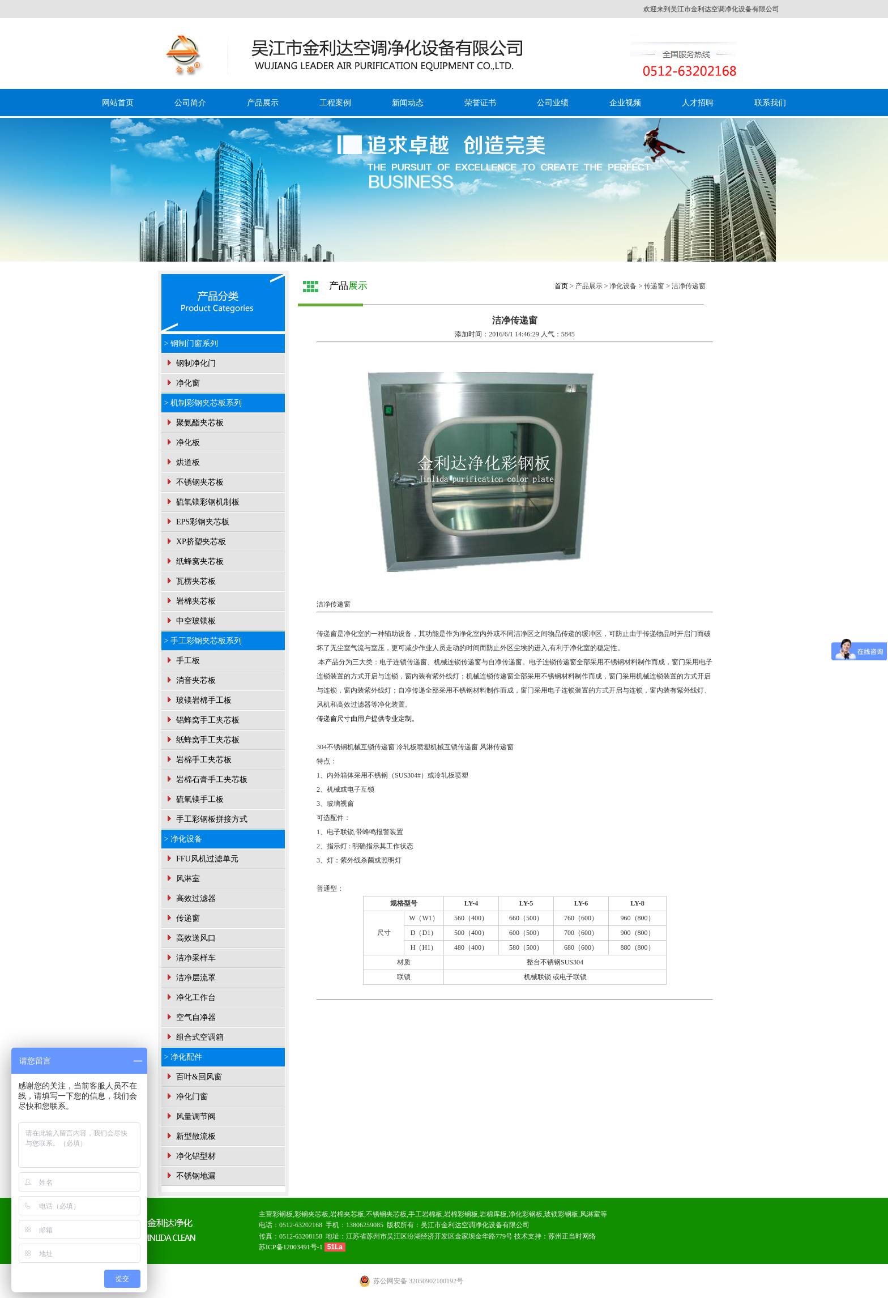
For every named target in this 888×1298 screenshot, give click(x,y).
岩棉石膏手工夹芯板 (206, 779)
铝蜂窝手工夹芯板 (202, 720)
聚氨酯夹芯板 (194, 423)
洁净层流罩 (190, 978)
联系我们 (770, 103)
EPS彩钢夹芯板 (197, 522)
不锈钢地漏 (190, 1176)
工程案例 (335, 103)
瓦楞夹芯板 (190, 581)
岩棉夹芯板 (190, 601)
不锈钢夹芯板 (194, 482)
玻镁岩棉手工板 (198, 700)
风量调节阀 (190, 1116)
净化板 (182, 442)
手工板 (182, 660)
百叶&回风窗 (193, 1077)
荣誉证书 (480, 103)
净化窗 (182, 383)
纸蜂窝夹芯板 (194, 561)
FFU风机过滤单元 (201, 859)
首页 (561, 286)
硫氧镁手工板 (194, 799)
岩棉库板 (493, 1214)
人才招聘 (698, 103)
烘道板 (182, 462)
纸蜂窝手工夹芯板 (202, 740)
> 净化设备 (183, 839)
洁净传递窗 (689, 286)
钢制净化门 (190, 363)
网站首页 (118, 103)
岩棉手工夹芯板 (198, 759)
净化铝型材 (190, 1156)
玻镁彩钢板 (561, 1214)
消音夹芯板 (190, 680)
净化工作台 (190, 997)
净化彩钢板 (526, 1214)
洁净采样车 (190, 958)
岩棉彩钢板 (461, 1214)
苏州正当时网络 (572, 1236)
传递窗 (182, 918)
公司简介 (190, 103)
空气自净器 (190, 1017)
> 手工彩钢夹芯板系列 (203, 641)
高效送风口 (190, 938)
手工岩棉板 (425, 1214)
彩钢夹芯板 (311, 1214)
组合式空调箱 (194, 1037)
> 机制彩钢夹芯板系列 (203, 403)
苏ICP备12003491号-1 (292, 1247)
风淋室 (182, 878)
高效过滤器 (190, 898)
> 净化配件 (183, 1057)
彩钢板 (282, 1214)
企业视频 (625, 103)
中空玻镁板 (190, 621)
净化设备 (623, 286)
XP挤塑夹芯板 (195, 541)
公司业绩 (553, 103)
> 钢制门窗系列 (191, 343)
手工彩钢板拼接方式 (206, 819)
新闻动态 (408, 103)
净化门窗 (186, 1096)
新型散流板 (190, 1136)
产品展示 (263, 103)
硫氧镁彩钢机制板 (202, 502)
